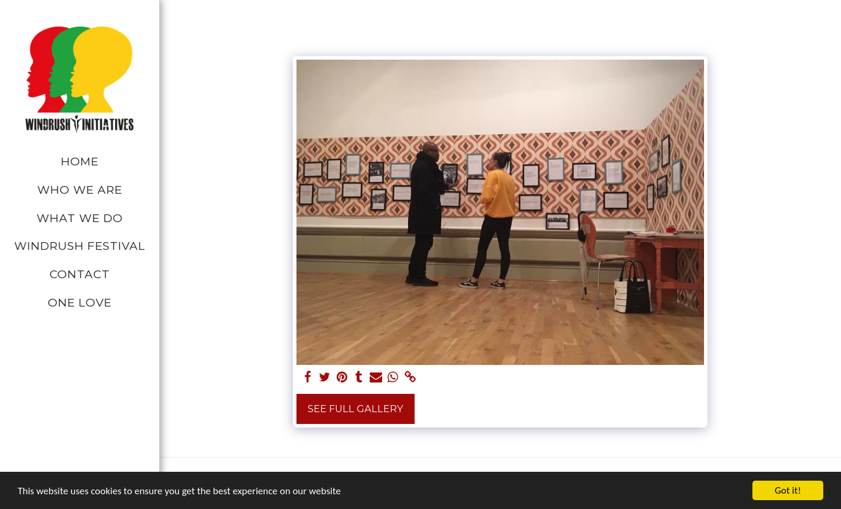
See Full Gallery (355, 409)
